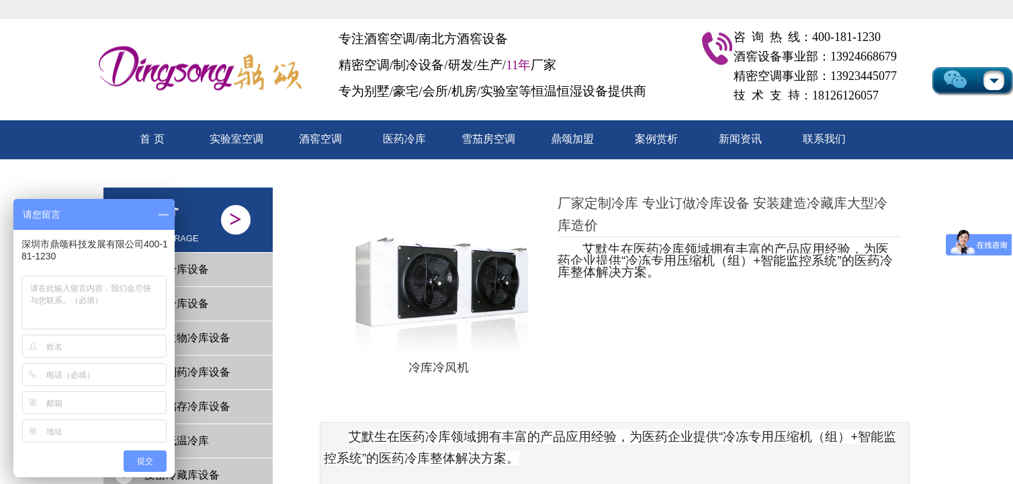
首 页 (152, 139)
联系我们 (824, 139)
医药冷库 (404, 139)
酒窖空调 (320, 139)
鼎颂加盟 (572, 139)
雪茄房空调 (488, 139)
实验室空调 (236, 139)
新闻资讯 (740, 139)
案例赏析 (656, 139)
